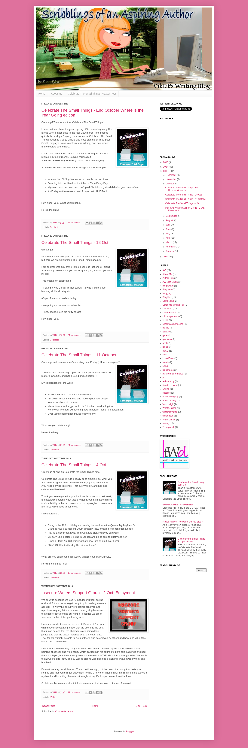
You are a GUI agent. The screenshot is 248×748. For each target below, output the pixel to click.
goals (165, 343)
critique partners (171, 316)
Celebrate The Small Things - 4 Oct (73, 464)
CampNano (168, 301)
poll (164, 377)
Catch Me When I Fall (173, 305)
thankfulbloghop (171, 396)
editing (166, 327)
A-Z (164, 270)
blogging (167, 293)
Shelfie (166, 389)
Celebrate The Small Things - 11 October (79, 355)
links (165, 354)
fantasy (166, 331)
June (168, 229)
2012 (166, 256)
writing (166, 423)
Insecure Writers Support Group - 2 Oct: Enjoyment (88, 592)
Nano (165, 366)
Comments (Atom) (64, 711)
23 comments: (74, 222)
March (169, 242)
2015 (166, 162)
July (168, 224)
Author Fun (168, 278)
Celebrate (54, 227)
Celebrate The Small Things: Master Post (92, 93)
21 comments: (74, 335)
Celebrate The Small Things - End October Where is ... (182, 189)
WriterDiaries (169, 419)
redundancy (168, 381)
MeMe (166, 362)
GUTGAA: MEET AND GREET (178, 504)
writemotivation (170, 412)
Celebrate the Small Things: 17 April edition (192, 540)
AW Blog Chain (170, 282)
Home (41, 93)
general (166, 335)
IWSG (52, 697)
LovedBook (168, 358)
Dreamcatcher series (173, 324)
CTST (165, 320)
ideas (165, 347)
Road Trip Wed (170, 385)
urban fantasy (169, 400)
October (170, 183)
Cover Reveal (169, 312)
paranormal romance (173, 373)
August (169, 220)
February (170, 246)
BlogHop (167, 297)
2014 (166, 166)
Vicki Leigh (168, 404)
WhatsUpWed (169, 408)
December (171, 175)
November (171, 179)
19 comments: (74, 573)
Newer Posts (48, 706)
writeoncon (168, 415)
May (168, 233)
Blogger (130, 731)
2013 (166, 171)
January (170, 251)
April (168, 238)
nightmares (168, 370)
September (171, 216)
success (167, 393)
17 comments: (74, 692)
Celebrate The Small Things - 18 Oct (74, 242)
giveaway (167, 339)
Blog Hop (167, 289)
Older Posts (142, 706)
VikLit (55, 222)
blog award (168, 285)
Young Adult (169, 427)
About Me (56, 93)
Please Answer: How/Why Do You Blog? (183, 521)
